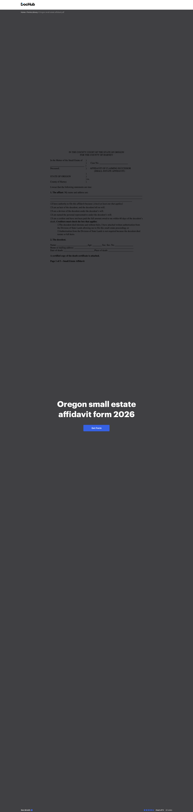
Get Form (97, 428)
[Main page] (28, 5)
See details (25, 810)
